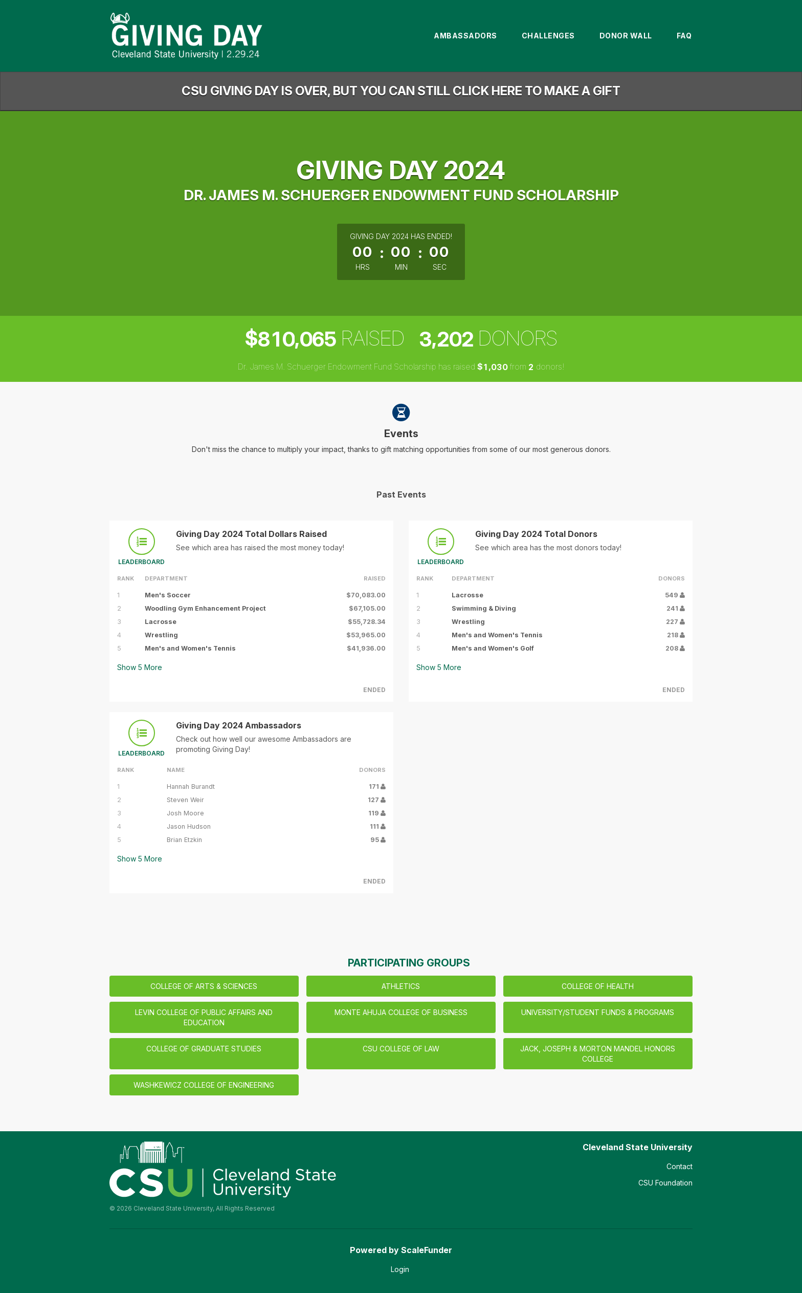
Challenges (548, 35)
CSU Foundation (665, 1182)
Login (400, 1269)
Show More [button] (139, 667)
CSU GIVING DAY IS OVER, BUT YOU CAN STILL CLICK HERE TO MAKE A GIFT (401, 90)
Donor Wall (625, 35)
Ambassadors (465, 35)
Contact (679, 1166)
